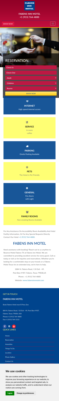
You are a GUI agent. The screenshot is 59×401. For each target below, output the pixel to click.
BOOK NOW (8, 24)
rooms (31, 88)
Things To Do (10, 349)
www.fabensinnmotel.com (33, 280)
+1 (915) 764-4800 (29, 17)
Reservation (9, 340)
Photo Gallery (10, 357)
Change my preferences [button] (25, 393)
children (31, 83)
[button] (4, 47)
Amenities (8, 344)
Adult (31, 78)
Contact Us (9, 361)
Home (7, 336)
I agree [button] (9, 393)
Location (8, 353)
